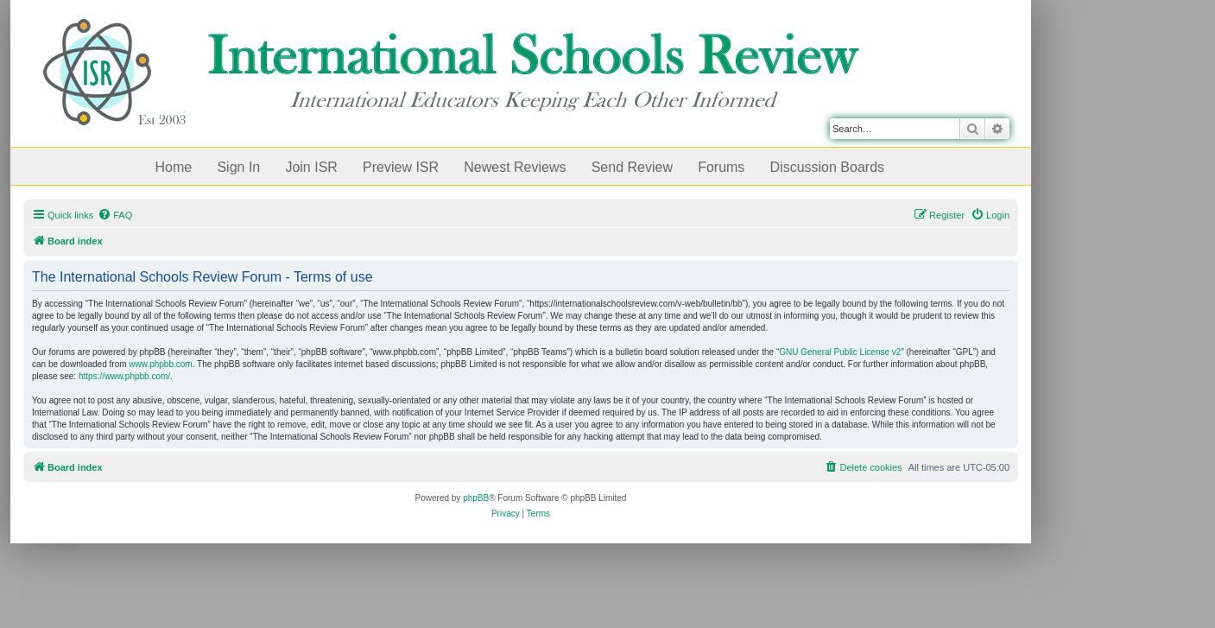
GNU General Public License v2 (840, 352)
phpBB (476, 498)
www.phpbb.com (160, 364)
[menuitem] (115, 215)
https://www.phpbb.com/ (124, 376)
